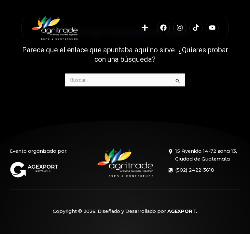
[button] (145, 27)
